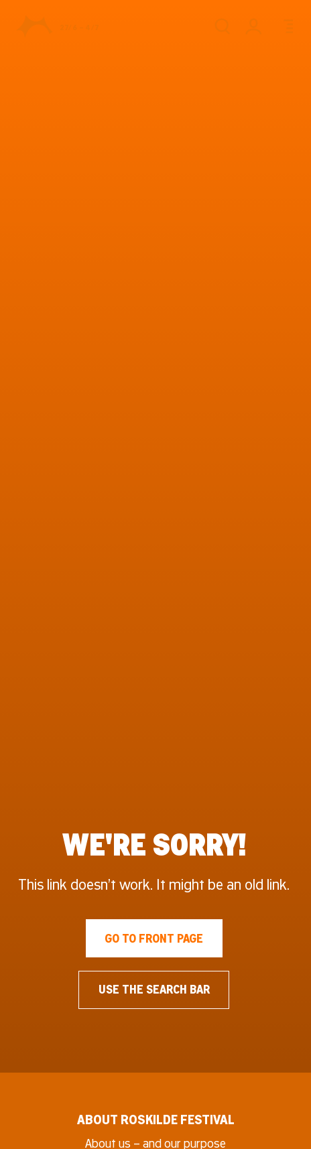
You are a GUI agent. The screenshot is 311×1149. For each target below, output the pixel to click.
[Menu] (286, 26)
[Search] (222, 26)
